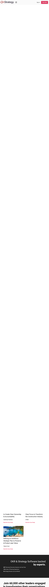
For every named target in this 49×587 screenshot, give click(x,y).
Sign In (38, 2)
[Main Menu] (16, 2)
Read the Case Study (8, 522)
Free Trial (44, 2)
